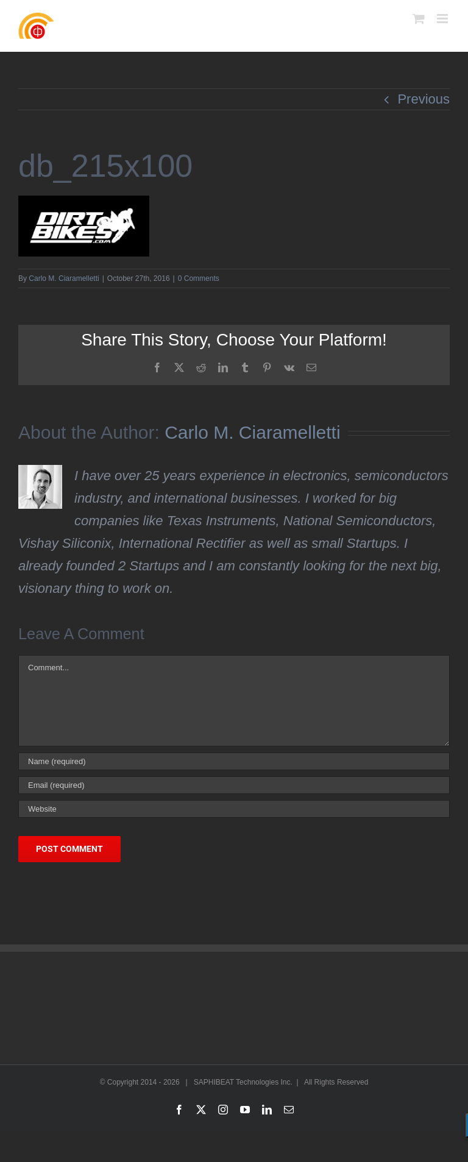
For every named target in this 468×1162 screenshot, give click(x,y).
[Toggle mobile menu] (443, 18)
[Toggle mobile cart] (419, 18)
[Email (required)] (234, 785)
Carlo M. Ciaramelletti (64, 278)
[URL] (234, 809)
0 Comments (198, 278)
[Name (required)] (234, 761)
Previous (423, 99)
